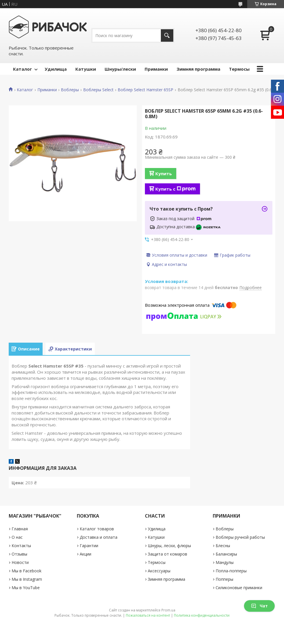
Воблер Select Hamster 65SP (145, 89)
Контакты (21, 545)
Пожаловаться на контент (148, 615)
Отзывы (19, 554)
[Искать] (167, 35)
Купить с (175, 189)
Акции (85, 554)
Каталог (22, 69)
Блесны (223, 545)
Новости (20, 562)
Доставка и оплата (98, 537)
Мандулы (225, 562)
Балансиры (226, 554)
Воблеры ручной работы (240, 537)
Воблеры (70, 89)
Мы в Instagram (27, 579)
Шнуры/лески (120, 69)
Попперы (224, 579)
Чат (259, 606)
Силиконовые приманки (239, 587)
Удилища (56, 69)
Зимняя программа (198, 69)
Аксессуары (159, 570)
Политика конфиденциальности (202, 615)
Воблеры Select (98, 89)
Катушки (85, 69)
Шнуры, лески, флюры (169, 545)
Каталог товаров (97, 528)
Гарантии (89, 545)
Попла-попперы (231, 570)
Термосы (239, 69)
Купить (163, 173)
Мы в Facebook (26, 570)
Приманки (156, 69)
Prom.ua (168, 610)
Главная (20, 528)
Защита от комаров (167, 554)
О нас (17, 537)
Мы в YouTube (26, 587)
